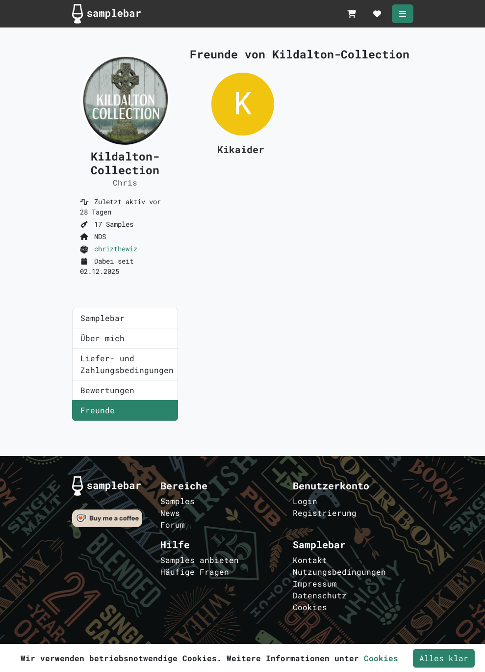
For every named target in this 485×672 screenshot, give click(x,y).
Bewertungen (107, 390)
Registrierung (325, 513)
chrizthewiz (115, 248)
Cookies (310, 607)
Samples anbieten (199, 560)
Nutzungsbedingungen (339, 571)
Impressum (315, 583)
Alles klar (443, 658)
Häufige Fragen (194, 571)
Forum (172, 524)
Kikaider (240, 149)
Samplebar (102, 318)
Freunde (97, 410)
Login (305, 501)
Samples (177, 501)
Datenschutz (320, 595)
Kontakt (310, 560)
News (170, 513)
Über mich (102, 338)
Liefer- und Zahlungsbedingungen (127, 364)
